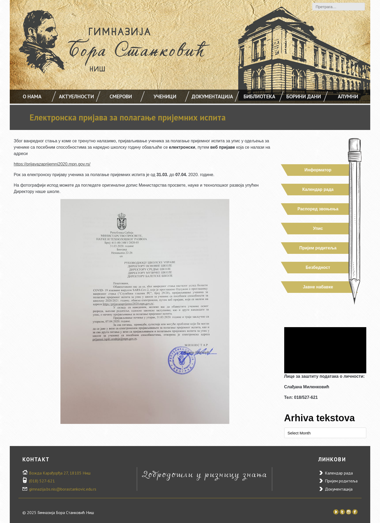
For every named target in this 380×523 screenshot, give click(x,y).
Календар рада (317, 189)
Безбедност (318, 267)
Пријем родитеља (317, 248)
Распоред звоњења (317, 209)
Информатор (317, 170)
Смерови (121, 96)
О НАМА (32, 96)
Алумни (348, 96)
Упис (318, 228)
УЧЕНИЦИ (165, 96)
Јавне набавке (318, 287)
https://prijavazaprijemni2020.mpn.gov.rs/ (52, 164)
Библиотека (259, 96)
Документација (212, 96)
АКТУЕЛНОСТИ (76, 96)
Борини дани (303, 96)
